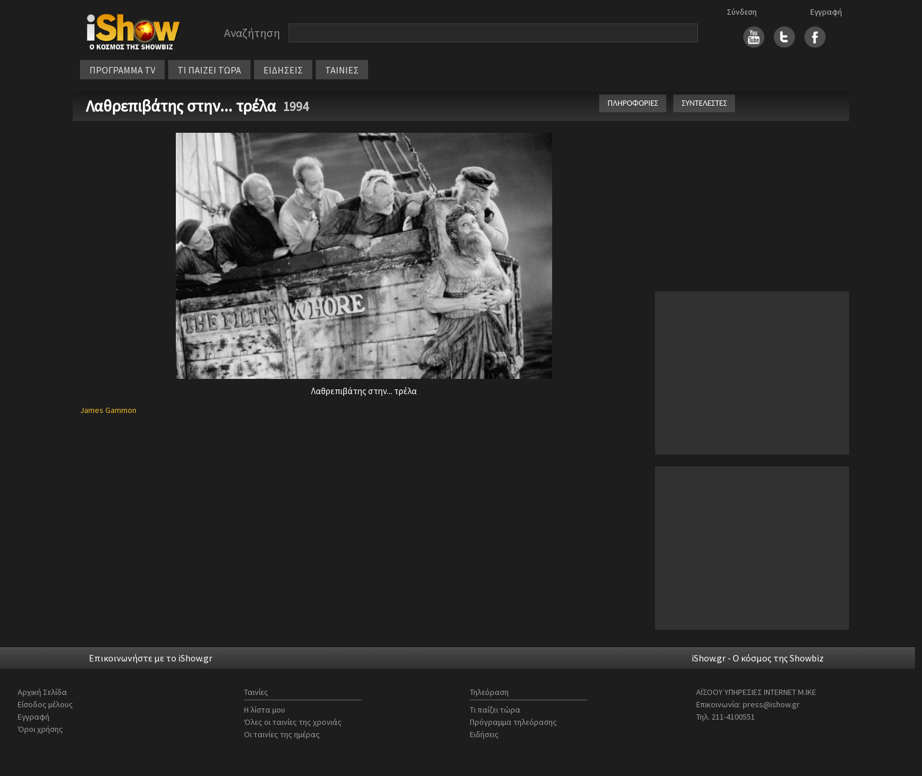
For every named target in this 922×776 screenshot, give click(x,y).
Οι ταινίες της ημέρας (282, 734)
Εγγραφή (826, 11)
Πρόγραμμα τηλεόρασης (513, 722)
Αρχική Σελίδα (42, 692)
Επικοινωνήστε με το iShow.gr (150, 658)
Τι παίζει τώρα (495, 709)
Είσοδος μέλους (45, 704)
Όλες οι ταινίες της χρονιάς (293, 722)
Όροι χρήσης (40, 729)
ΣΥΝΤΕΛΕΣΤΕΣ (704, 103)
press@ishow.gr (771, 704)
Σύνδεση (742, 11)
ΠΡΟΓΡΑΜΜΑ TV (122, 70)
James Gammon (108, 410)
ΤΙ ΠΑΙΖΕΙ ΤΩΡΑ (209, 70)
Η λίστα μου (264, 709)
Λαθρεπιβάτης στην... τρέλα (182, 105)
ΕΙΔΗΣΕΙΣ (283, 70)
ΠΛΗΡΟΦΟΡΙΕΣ (632, 103)
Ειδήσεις (484, 734)
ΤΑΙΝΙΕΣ (342, 70)
